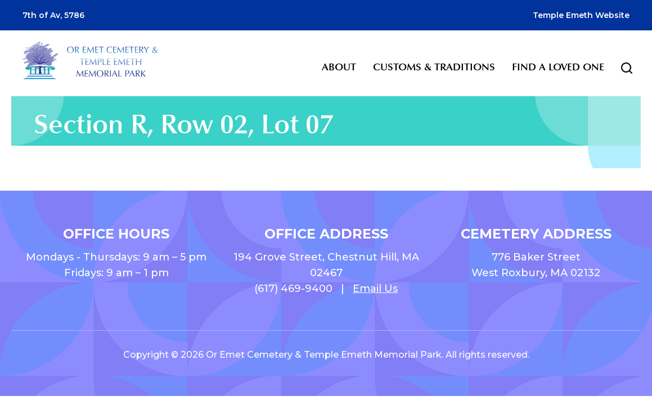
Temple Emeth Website (581, 15)
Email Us (375, 288)
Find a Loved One (558, 67)
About (339, 67)
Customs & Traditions (434, 67)
